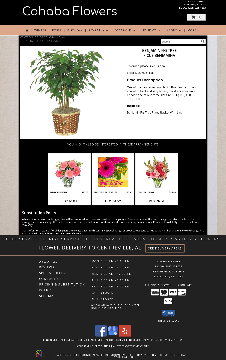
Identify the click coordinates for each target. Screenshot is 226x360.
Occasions (125, 30)
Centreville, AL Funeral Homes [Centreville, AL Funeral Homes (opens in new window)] (64, 339)
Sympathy (98, 30)
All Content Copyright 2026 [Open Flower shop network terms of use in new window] (78, 354)
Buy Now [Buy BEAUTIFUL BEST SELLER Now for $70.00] (113, 200)
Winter (40, 30)
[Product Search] (180, 41)
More (194, 30)
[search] (203, 41)
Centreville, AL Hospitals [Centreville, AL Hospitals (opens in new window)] (105, 339)
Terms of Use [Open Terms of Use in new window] (124, 357)
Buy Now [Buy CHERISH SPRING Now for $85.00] (157, 200)
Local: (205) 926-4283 (140, 73)
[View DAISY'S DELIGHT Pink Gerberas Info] (69, 172)
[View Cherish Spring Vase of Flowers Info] (157, 172)
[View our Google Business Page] (113, 335)
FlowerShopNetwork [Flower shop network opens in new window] (115, 354)
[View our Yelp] (125, 335)
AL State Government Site (131, 345)
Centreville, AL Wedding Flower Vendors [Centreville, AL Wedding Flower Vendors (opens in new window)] (154, 339)
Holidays (151, 30)
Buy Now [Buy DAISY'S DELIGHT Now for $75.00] (69, 200)
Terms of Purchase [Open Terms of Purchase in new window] (174, 354)
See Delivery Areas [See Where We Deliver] (165, 248)
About (174, 30)
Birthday (74, 30)
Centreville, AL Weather (93, 345)
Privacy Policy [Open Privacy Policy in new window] (145, 354)
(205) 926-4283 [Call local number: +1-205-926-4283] (197, 7)
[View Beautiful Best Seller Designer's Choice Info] (113, 172)
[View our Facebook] (101, 335)
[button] (196, 17)
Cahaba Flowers (69, 11)
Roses (56, 30)
